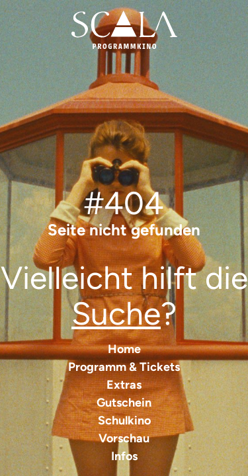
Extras (124, 384)
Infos (124, 456)
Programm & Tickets (124, 367)
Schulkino (124, 420)
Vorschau (124, 438)
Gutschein (124, 402)
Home (124, 349)
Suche (116, 313)
